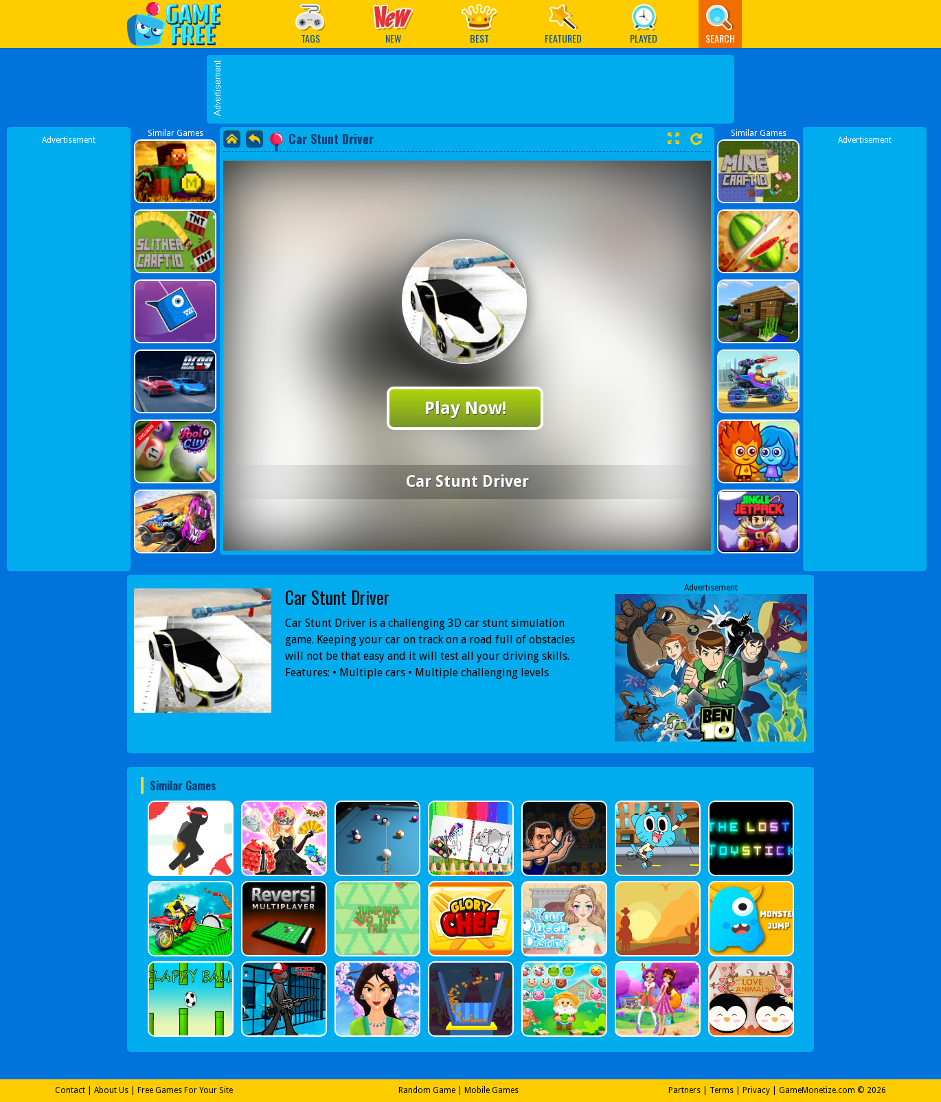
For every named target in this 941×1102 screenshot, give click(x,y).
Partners (684, 1090)
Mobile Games (491, 1090)
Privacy (756, 1090)
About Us (111, 1090)
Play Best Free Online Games (181, 24)
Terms (722, 1090)
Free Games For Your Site (185, 1090)
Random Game (426, 1090)
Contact (70, 1090)
